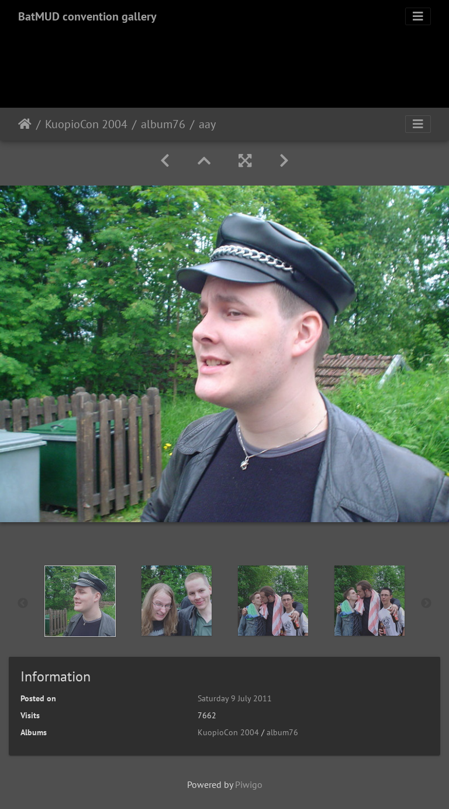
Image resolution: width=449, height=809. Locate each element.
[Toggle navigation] (418, 16)
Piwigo (249, 784)
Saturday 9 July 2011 (235, 698)
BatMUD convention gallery (87, 16)
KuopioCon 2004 (86, 124)
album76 (163, 124)
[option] (80, 601)
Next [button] (426, 603)
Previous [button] (23, 603)
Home (25, 124)
